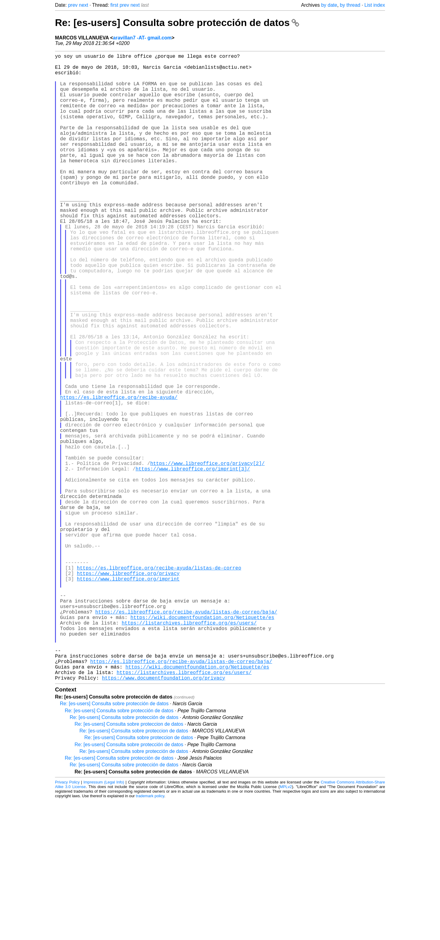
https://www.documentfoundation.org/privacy (163, 817)
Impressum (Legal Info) (103, 921)
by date (329, 5)
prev (73, 5)
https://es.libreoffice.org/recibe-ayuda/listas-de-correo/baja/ (186, 736)
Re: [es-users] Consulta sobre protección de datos (177, 22)
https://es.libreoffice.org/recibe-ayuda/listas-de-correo (159, 682)
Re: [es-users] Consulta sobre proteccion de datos (129, 863)
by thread (350, 5)
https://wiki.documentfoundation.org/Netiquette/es (202, 743)
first (114, 5)
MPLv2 (286, 926)
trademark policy (150, 935)
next (83, 5)
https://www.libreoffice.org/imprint (128, 696)
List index (374, 5)
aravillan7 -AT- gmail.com (142, 37)
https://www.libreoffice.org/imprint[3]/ (193, 561)
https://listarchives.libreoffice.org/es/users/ (189, 749)
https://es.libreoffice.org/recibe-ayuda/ (119, 474)
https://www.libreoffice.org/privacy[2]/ (207, 554)
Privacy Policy (67, 921)
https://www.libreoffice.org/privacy (128, 689)
